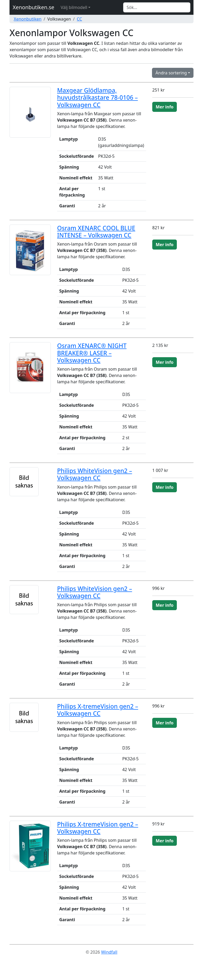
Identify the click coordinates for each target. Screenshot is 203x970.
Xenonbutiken (27, 19)
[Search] (156, 7)
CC (79, 19)
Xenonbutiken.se (33, 7)
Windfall (109, 952)
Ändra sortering (171, 73)
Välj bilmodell (74, 7)
